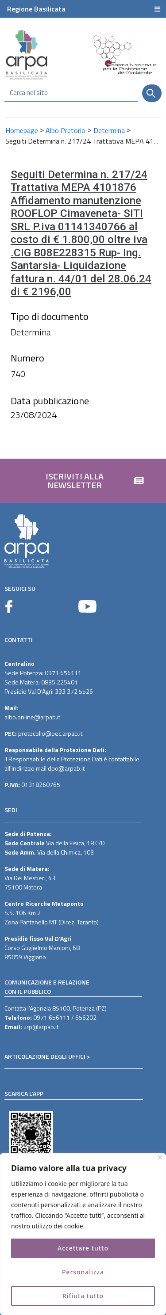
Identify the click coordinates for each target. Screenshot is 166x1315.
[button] (83, 480)
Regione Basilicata (36, 9)
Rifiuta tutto (83, 1296)
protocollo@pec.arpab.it (50, 733)
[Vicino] (160, 1157)
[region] (83, 1234)
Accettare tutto (83, 1248)
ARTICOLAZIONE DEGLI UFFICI (44, 1056)
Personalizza (83, 1272)
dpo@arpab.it (66, 768)
